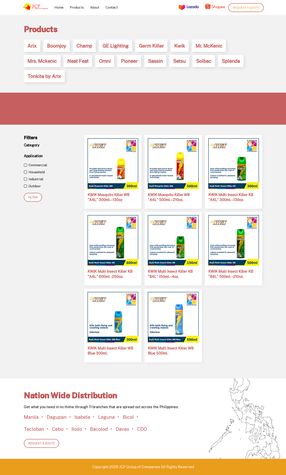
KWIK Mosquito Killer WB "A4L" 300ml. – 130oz (108, 197)
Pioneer (129, 61)
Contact (112, 7)
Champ (84, 46)
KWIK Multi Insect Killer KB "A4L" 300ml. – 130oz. (230, 197)
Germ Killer (151, 46)
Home (58, 7)
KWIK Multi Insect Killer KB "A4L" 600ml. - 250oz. (110, 274)
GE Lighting (116, 46)
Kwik (179, 46)
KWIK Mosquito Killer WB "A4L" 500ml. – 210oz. (169, 197)
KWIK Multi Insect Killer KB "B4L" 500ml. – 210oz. (230, 274)
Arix (32, 46)
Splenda (231, 61)
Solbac (203, 61)
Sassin (155, 61)
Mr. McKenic (208, 46)
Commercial (35, 165)
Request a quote (246, 7)
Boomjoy (56, 46)
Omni (105, 61)
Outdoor (32, 186)
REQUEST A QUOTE (41, 443)
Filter (33, 197)
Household (34, 172)
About (94, 7)
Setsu (179, 61)
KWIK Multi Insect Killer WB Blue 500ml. (170, 350)
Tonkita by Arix (44, 76)
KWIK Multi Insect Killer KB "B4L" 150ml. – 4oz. (170, 274)
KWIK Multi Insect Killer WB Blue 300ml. (110, 350)
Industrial (33, 179)
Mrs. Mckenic (42, 61)
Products (77, 7)
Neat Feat (78, 61)
